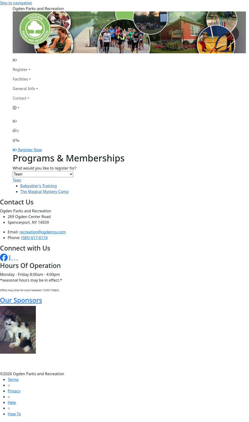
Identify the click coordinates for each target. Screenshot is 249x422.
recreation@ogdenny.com (43, 232)
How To (14, 414)
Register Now (30, 149)
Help (12, 402)
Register (20, 69)
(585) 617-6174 (34, 237)
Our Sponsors (21, 300)
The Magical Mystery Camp (44, 191)
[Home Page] (25, 60)
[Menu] (16, 140)
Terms (13, 379)
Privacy (14, 391)
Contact (20, 98)
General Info (24, 88)
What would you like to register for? (44, 168)
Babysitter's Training (38, 185)
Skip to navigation (16, 2)
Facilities (20, 79)
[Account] (25, 107)
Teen (17, 180)
